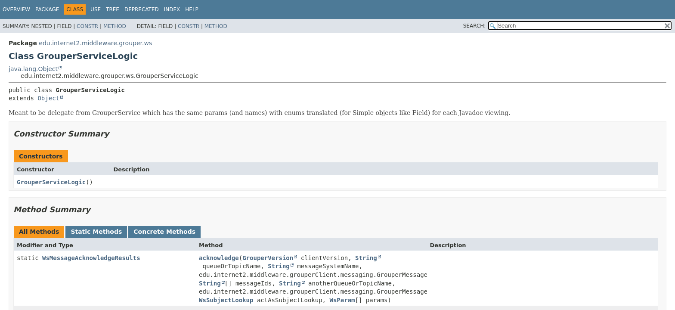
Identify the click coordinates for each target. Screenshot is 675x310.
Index (172, 9)
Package (47, 9)
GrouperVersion (267, 257)
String (366, 257)
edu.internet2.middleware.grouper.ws (95, 43)
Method (114, 26)
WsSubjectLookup (226, 300)
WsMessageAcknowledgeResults (91, 257)
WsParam (342, 300)
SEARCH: (474, 26)
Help (191, 9)
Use (95, 9)
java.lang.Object (33, 68)
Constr (87, 26)
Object (48, 98)
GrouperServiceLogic (51, 182)
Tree (112, 9)
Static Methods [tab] (96, 231)
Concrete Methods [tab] (164, 231)
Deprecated (141, 9)
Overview (16, 9)
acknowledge (219, 257)
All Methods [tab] (39, 231)
